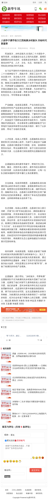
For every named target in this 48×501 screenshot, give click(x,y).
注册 (40, 2)
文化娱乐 (6, 22)
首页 (11, 36)
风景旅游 (42, 18)
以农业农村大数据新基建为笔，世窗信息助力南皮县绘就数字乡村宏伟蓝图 (34, 336)
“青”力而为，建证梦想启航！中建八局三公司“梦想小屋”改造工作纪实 (13, 336)
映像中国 (6, 18)
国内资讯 (18, 15)
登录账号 (20, 440)
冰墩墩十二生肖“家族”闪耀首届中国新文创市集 (29, 402)
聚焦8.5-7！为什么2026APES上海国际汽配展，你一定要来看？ (29, 414)
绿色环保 (30, 18)
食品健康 (42, 22)
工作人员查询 (16, 490)
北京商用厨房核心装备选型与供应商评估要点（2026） (29, 378)
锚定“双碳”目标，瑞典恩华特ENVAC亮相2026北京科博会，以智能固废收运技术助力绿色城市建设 (29, 391)
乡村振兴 (30, 22)
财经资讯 (18, 18)
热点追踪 (19, 493)
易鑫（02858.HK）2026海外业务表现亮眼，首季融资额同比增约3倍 (29, 354)
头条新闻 (6, 15)
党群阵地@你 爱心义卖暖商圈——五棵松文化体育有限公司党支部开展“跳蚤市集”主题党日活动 (29, 366)
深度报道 (30, 15)
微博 (45, 8)
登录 (34, 2)
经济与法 (18, 22)
